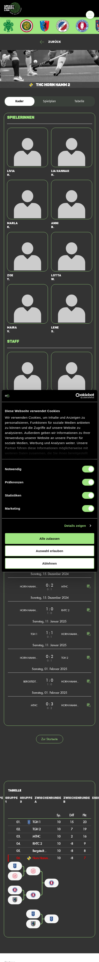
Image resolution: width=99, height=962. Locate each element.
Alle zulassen (49, 538)
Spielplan (49, 101)
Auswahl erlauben (49, 551)
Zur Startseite (49, 739)
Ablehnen (49, 563)
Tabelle (79, 101)
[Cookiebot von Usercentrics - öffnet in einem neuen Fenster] (75, 396)
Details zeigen (75, 525)
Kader (19, 101)
